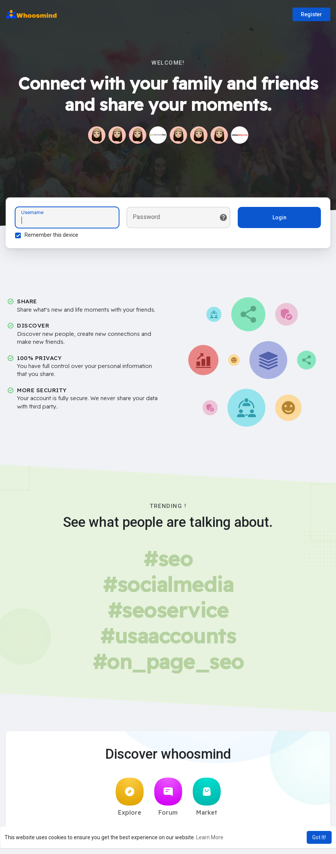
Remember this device (51, 235)
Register (311, 14)
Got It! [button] (319, 837)
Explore (130, 797)
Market (207, 797)
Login (279, 217)
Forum (168, 797)
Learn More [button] (209, 837)
